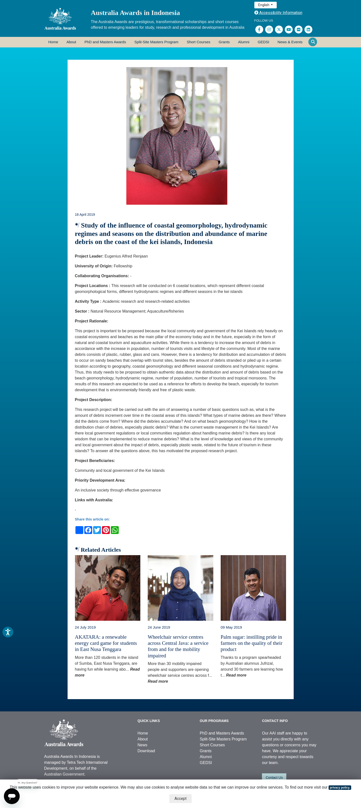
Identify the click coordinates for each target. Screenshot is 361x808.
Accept (180, 798)
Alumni (243, 42)
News (142, 745)
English (264, 5)
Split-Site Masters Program (156, 42)
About (71, 42)
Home (53, 42)
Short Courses (198, 42)
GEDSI (263, 42)
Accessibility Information (278, 12)
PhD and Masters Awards (105, 42)
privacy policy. (340, 787)
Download (146, 751)
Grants (224, 42)
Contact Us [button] (274, 777)
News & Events (290, 42)
